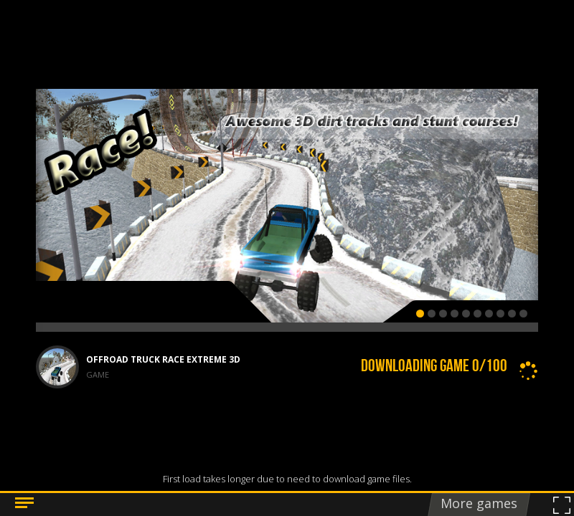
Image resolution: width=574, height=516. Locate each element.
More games (479, 503)
